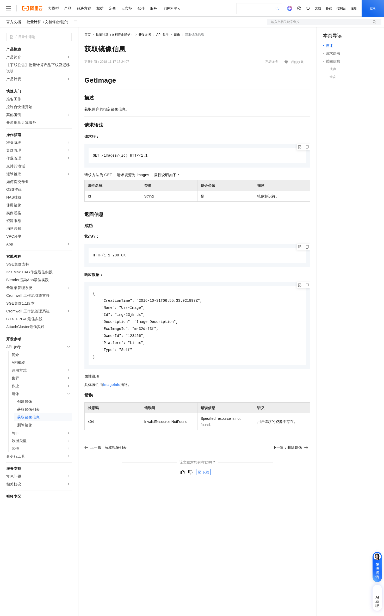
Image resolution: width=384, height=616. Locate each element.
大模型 (53, 8)
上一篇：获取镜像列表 (105, 454)
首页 (87, 34)
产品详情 (271, 62)
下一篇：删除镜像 (290, 454)
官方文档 (13, 22)
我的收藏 (297, 62)
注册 (354, 8)
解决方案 (84, 8)
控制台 (341, 8)
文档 (318, 8)
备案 (329, 8)
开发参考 (145, 34)
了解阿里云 (172, 8)
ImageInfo (111, 391)
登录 (373, 8)
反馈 (203, 478)
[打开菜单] (8, 8)
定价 (112, 8)
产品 (67, 8)
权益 (100, 8)
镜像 (177, 34)
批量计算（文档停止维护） (48, 22)
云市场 (126, 8)
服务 (153, 8)
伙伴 (141, 8)
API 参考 (162, 34)
